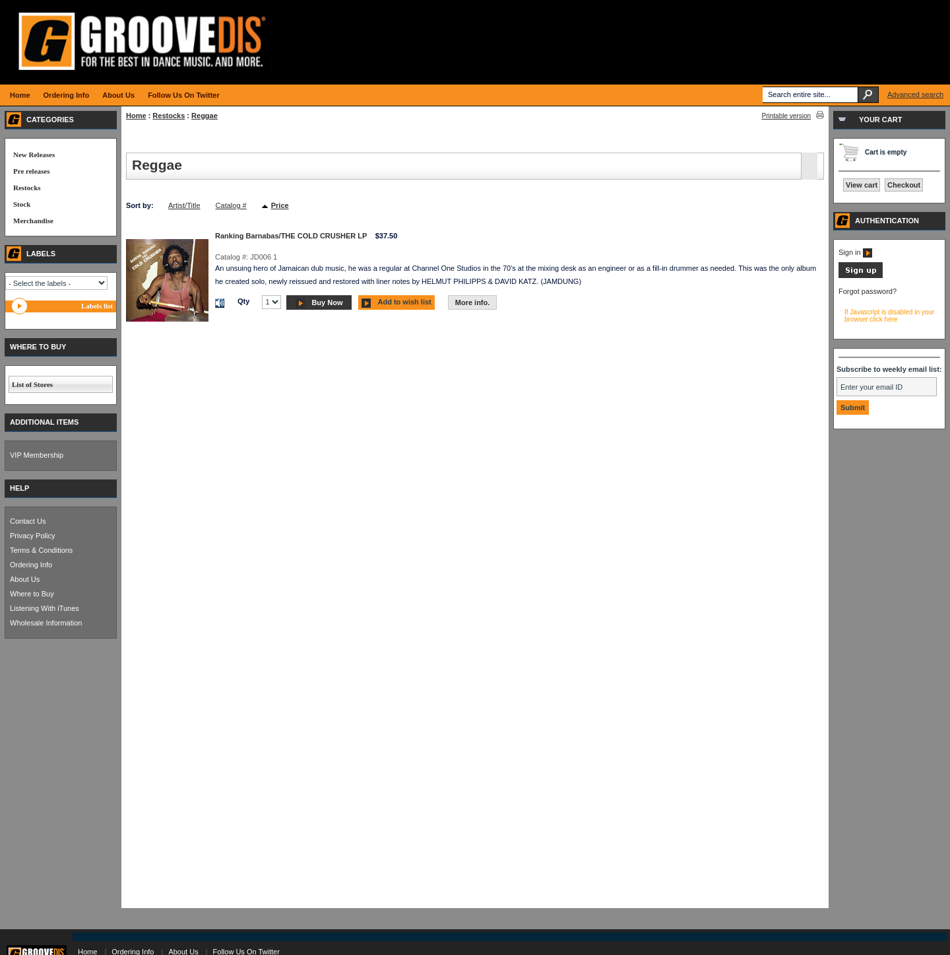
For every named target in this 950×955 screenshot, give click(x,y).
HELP (19, 488)
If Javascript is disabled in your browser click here (889, 315)
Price (280, 205)
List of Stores (32, 384)
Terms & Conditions (41, 550)
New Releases (34, 155)
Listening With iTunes (44, 608)
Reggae (204, 116)
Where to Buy (32, 594)
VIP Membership (36, 455)
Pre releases (31, 171)
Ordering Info (31, 565)
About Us (25, 579)
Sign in (855, 252)
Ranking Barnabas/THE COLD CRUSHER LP (291, 236)
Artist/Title (184, 205)
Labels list (97, 306)
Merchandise (33, 221)
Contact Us (28, 521)
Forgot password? (868, 291)
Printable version (786, 116)
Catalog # (231, 205)
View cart (861, 185)
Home (136, 116)
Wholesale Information (46, 623)
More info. (472, 302)
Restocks (168, 116)
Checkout (903, 185)
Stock (21, 204)
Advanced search (915, 94)
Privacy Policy (32, 536)
